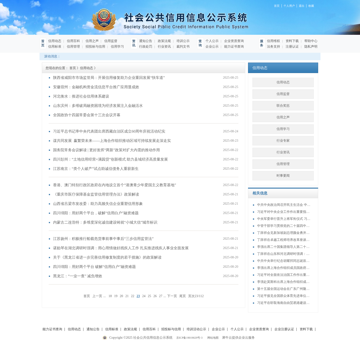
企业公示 (212, 46)
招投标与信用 (95, 46)
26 (155, 296)
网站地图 (212, 337)
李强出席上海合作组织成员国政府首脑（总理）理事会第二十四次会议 (284, 268)
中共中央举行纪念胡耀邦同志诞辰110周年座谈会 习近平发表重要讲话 (284, 261)
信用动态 (54, 41)
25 (149, 296)
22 (132, 296)
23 (138, 296)
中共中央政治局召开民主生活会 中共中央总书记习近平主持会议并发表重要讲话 (284, 205)
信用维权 (273, 41)
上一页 (97, 296)
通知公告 (145, 41)
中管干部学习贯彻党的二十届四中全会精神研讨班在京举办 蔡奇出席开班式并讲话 (284, 226)
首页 (86, 296)
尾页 (182, 296)
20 (121, 296)
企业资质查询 (233, 41)
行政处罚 (145, 46)
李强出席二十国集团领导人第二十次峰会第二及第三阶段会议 (284, 247)
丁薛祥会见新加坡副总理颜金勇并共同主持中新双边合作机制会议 (284, 233)
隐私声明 (310, 46)
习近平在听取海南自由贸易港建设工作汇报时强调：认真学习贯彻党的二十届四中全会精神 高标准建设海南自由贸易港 (284, 303)
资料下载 (292, 41)
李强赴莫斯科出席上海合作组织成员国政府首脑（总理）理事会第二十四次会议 (284, 282)
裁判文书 (183, 46)
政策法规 (164, 41)
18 (110, 296)
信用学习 (117, 46)
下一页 (172, 296)
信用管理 (73, 46)
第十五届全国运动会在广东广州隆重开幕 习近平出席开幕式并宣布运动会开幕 (284, 289)
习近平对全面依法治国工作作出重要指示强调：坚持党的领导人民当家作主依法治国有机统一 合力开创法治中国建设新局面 (284, 275)
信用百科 (73, 41)
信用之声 (92, 41)
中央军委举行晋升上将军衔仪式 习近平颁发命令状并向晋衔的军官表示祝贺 (284, 219)
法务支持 (273, 46)
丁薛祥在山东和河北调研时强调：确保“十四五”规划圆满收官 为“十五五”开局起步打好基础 (284, 254)
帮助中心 (310, 41)
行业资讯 (164, 46)
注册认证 (292, 46)
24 (143, 296)
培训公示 (183, 41)
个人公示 (212, 41)
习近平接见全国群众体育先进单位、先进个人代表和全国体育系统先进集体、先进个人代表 (284, 296)
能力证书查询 (233, 46)
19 (115, 296)
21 (127, 296)
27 (160, 296)
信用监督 (110, 41)
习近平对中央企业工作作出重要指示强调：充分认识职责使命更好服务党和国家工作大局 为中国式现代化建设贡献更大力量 (284, 212)
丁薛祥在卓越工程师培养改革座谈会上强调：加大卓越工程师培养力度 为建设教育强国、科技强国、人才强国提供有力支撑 (284, 240)
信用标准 (54, 46)
